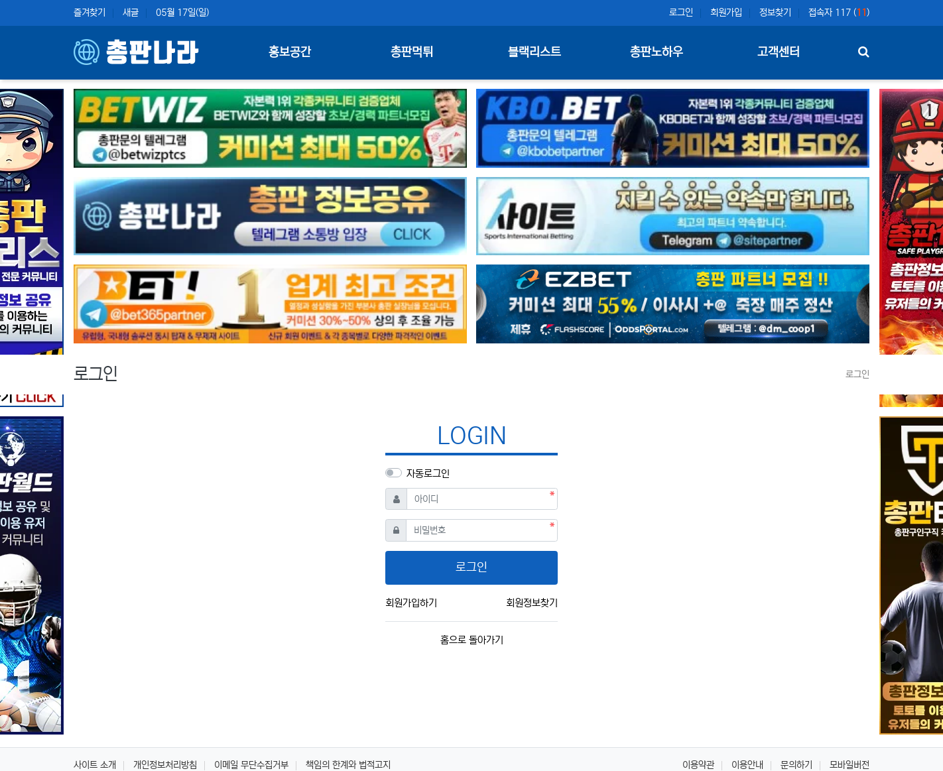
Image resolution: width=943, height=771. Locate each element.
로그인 (681, 12)
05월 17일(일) (182, 12)
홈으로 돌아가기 (471, 640)
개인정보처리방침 (165, 765)
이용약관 (698, 765)
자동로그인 (428, 473)
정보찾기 (775, 12)
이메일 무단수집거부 (251, 765)
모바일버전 (849, 765)
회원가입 (726, 12)
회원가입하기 (411, 603)
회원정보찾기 (532, 603)
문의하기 (796, 765)
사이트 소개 (95, 765)
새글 (131, 12)
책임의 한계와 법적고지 (348, 765)
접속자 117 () (838, 12)
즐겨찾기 (89, 12)
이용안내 (747, 765)
